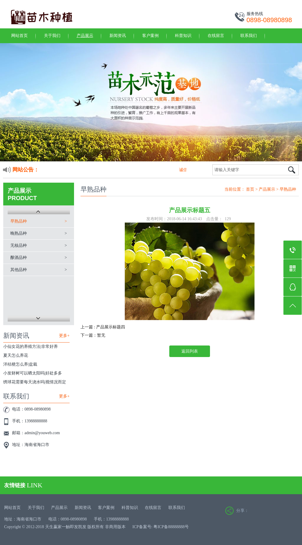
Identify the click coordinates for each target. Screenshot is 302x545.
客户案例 (150, 35)
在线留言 (216, 35)
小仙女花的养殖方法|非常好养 (30, 346)
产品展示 (85, 35)
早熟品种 (18, 221)
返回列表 (189, 351)
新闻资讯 (117, 35)
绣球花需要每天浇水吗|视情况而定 (34, 382)
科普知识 (183, 35)
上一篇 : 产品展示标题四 (103, 327)
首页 (250, 189)
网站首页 (19, 35)
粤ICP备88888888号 (171, 527)
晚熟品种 (18, 233)
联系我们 (248, 35)
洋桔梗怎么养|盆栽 (20, 364)
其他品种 (18, 269)
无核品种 (18, 245)
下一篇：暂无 (93, 335)
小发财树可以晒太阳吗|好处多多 (32, 373)
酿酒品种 (18, 257)
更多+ (64, 335)
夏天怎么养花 (15, 355)
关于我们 (52, 35)
